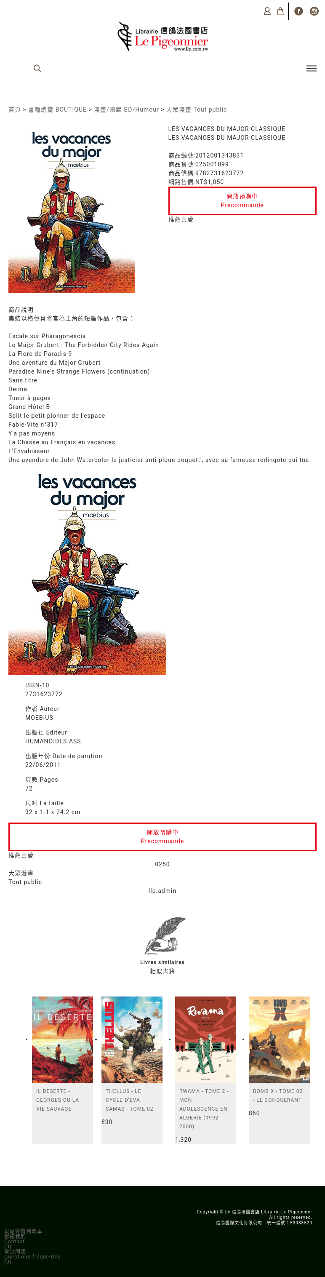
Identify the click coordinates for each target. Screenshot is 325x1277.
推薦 (174, 219)
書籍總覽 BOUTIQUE (57, 109)
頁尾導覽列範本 (23, 1231)
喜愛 (187, 219)
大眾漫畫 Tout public (196, 109)
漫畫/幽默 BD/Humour (126, 109)
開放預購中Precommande (242, 200)
